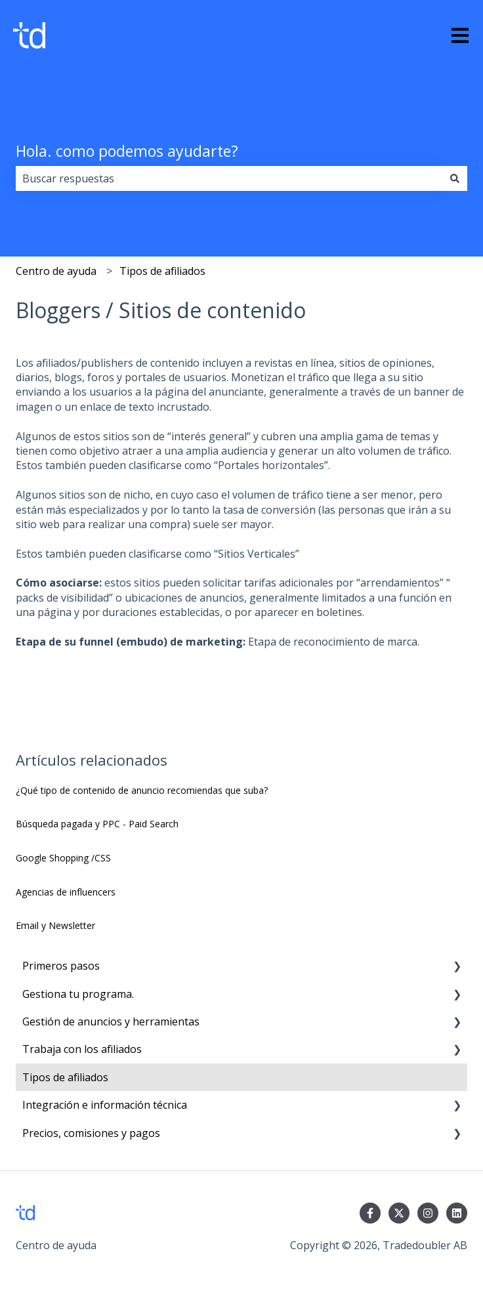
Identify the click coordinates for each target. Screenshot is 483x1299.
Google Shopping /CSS (63, 858)
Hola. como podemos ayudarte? (127, 150)
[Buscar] (454, 178)
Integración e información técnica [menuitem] (104, 1105)
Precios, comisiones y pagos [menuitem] (91, 1133)
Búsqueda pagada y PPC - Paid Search (97, 823)
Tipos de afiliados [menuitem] (65, 1077)
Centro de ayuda (56, 271)
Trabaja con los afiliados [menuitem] (82, 1049)
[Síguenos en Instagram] (427, 1213)
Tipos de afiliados (162, 271)
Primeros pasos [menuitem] (61, 966)
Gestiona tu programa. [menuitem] (78, 994)
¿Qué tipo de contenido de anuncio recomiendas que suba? (142, 790)
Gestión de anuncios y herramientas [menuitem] (111, 1021)
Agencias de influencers (66, 892)
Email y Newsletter (55, 925)
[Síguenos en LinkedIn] (456, 1213)
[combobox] (229, 178)
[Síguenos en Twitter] (399, 1213)
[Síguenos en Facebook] (370, 1213)
